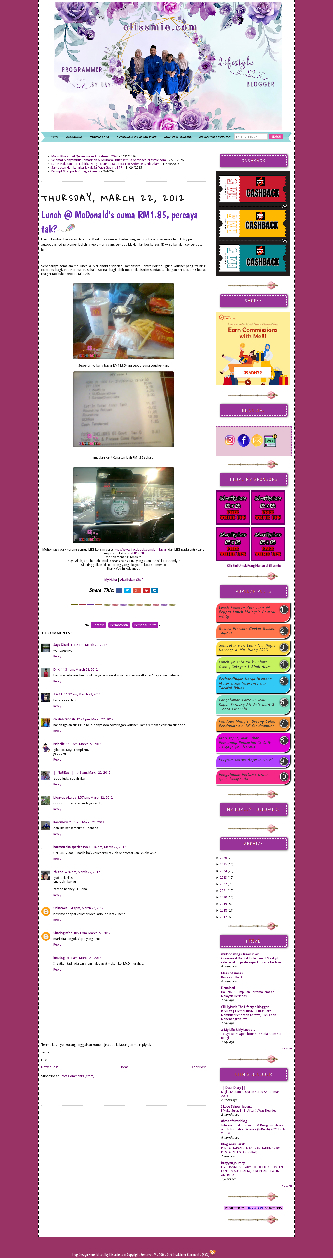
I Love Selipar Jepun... (236, 1106)
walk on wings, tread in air (240, 954)
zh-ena (58, 872)
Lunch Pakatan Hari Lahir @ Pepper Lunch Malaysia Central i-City (247, 612)
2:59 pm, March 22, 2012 (86, 822)
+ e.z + (58, 694)
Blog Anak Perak (233, 1144)
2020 (223, 897)
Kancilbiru (60, 822)
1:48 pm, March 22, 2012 (92, 773)
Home (124, 1067)
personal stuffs (145, 625)
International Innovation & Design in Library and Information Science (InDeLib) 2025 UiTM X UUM (253, 1129)
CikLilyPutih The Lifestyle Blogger (245, 1007)
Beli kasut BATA (232, 977)
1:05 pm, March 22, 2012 (83, 744)
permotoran (119, 625)
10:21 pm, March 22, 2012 (91, 933)
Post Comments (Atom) (77, 1076)
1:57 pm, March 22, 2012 (95, 797)
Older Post (198, 1067)
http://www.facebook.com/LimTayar (140, 549)
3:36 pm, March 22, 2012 (108, 847)
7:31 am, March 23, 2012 (83, 958)
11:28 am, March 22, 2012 (88, 645)
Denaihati (228, 988)
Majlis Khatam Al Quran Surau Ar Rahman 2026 (84, 156)
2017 (223, 917)
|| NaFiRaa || (63, 773)
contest (98, 625)
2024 (223, 871)
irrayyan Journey (233, 1163)
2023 (223, 877)
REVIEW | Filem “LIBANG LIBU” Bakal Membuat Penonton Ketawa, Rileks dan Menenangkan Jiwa (248, 1015)
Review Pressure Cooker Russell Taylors (247, 631)
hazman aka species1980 (71, 847)
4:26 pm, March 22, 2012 (82, 872)
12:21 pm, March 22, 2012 (94, 719)
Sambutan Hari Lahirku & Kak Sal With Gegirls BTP (86, 167)
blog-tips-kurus (64, 797)
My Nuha (110, 580)
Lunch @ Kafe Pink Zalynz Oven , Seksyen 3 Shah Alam (245, 664)
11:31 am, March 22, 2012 (79, 669)
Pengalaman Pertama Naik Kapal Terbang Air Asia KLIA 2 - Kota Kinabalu (246, 705)
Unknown (60, 908)
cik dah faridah (64, 719)
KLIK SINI (137, 553)
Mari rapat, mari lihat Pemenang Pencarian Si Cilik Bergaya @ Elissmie (245, 743)
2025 (223, 864)
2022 (223, 884)
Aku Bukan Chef (131, 580)
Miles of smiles (232, 973)
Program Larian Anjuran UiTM (246, 760)
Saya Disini (61, 645)
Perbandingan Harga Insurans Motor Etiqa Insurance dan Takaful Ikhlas (245, 683)
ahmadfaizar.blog (234, 1121)
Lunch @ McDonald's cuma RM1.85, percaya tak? (119, 221)
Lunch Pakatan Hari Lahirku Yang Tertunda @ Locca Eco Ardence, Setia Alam (105, 164)
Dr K (56, 669)
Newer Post (49, 1067)
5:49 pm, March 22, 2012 (86, 908)
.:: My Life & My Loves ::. (238, 1030)
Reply (57, 656)
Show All (287, 1048)
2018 (223, 910)
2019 (223, 904)
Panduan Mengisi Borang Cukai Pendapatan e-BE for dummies (247, 723)
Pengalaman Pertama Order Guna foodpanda (243, 777)
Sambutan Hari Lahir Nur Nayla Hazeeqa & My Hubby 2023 (247, 647)
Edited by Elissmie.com (111, 1255)
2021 (223, 891)
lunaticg (59, 958)
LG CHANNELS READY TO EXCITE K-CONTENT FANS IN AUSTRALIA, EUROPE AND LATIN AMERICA (253, 1171)
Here (92, 1255)
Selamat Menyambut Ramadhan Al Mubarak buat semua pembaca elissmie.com (108, 160)
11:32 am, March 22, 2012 (82, 694)
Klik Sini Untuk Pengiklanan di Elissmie (254, 566)
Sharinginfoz (62, 933)
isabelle (59, 744)
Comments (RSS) (198, 1255)
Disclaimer (179, 1255)
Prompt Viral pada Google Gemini (75, 171)
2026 (223, 858)
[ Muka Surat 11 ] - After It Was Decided (249, 1110)
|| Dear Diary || (233, 1088)
